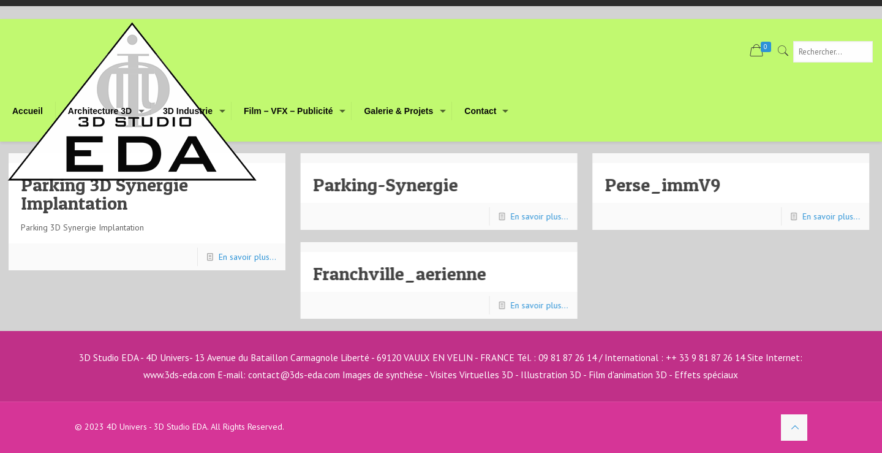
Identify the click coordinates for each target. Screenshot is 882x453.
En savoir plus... (247, 256)
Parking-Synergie (385, 184)
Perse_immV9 (664, 184)
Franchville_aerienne (399, 273)
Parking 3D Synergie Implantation (104, 193)
